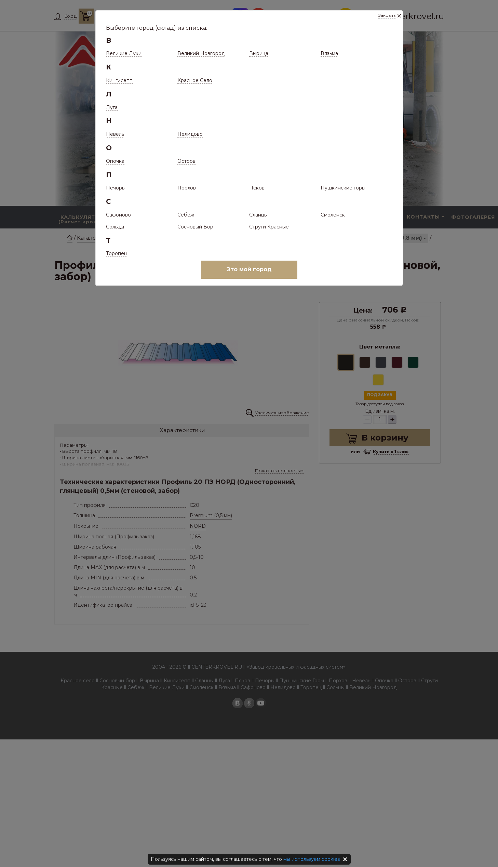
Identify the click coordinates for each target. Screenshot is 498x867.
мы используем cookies (311, 859)
